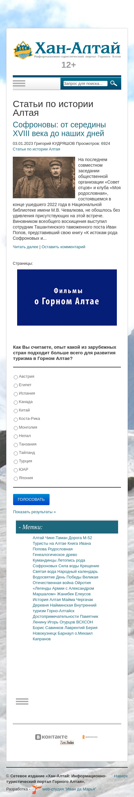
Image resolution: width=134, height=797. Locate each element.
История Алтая (47, 599)
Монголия (25, 427)
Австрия (24, 376)
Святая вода (45, 571)
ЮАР (21, 469)
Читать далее (25, 246)
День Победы (69, 577)
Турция (23, 461)
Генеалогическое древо (55, 554)
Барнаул (66, 633)
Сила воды (69, 565)
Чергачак (84, 599)
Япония (23, 478)
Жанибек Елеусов (74, 594)
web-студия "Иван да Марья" (63, 789)
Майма (69, 599)
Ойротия (83, 582)
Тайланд (24, 452)
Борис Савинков (49, 627)
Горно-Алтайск (60, 610)
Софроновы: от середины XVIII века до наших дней (59, 129)
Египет (22, 385)
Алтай (39, 537)
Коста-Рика (27, 418)
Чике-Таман (57, 537)
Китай (22, 410)
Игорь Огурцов (62, 622)
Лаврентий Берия (81, 627)
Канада (23, 402)
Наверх (121, 776)
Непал (22, 436)
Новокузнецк (45, 633)
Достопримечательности (56, 616)
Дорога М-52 (80, 537)
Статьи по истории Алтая (36, 149)
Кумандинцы (45, 560)
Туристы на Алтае (50, 543)
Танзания (25, 444)
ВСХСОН (84, 622)
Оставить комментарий (63, 246)
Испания (24, 393)
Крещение (89, 565)
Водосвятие (44, 577)
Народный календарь (77, 571)
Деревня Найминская (53, 605)
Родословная (60, 549)
